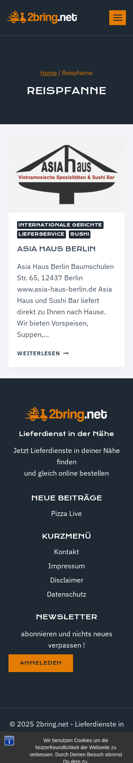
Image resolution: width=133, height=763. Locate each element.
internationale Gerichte (60, 225)
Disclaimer (66, 580)
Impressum (66, 565)
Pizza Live (66, 513)
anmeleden (41, 663)
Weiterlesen (43, 353)
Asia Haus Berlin (56, 249)
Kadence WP (85, 746)
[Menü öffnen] (117, 17)
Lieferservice (41, 234)
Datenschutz (66, 594)
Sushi (79, 234)
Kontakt (66, 551)
